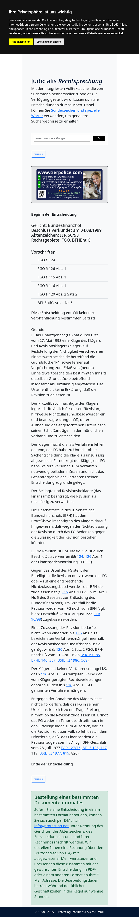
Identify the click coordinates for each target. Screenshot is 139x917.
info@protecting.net (51, 825)
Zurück (38, 154)
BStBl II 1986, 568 (72, 660)
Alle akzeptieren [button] (21, 41)
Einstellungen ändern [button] (49, 41)
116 (79, 633)
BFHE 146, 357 (43, 660)
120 (59, 649)
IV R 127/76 (70, 747)
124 (80, 556)
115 (65, 592)
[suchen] (62, 138)
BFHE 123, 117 (94, 747)
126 (88, 556)
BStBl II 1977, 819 (54, 753)
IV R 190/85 (90, 654)
